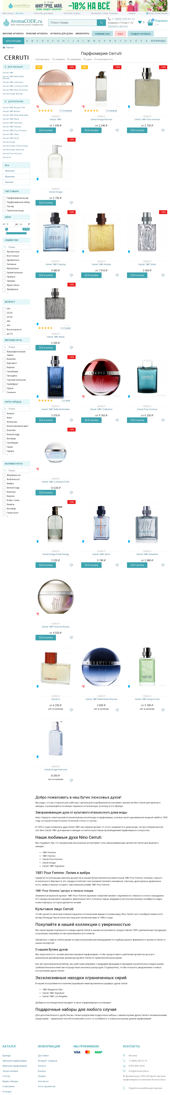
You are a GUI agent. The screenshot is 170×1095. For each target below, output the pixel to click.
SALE (120, 34)
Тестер (10, 206)
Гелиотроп (12, 512)
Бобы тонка (13, 500)
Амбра (10, 483)
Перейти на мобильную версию (145, 1088)
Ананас (10, 413)
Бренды (7, 1055)
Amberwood (13, 479)
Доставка (43, 1055)
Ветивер (11, 438)
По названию (74, 59)
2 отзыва (66, 328)
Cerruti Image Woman (13, 94)
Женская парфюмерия (15, 1060)
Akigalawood (13, 475)
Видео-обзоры (10, 1081)
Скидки (132, 13)
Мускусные (13, 268)
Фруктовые (13, 285)
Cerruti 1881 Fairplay (12, 127)
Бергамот (12, 363)
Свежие (11, 281)
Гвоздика (12, 375)
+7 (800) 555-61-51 (123, 19)
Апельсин (12, 422)
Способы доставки (43, 13)
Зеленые (11, 264)
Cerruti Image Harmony (13, 150)
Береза (10, 367)
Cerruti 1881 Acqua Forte (14, 107)
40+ (8, 321)
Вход (151, 13)
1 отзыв (65, 400)
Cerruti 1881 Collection (13, 82)
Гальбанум (12, 371)
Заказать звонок (118, 26)
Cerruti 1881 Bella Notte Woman (13, 77)
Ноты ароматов (46, 1086)
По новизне (58, 59)
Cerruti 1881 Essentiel (12, 123)
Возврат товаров (47, 1060)
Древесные (13, 260)
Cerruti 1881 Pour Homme (15, 130)
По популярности (103, 59)
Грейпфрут (12, 384)
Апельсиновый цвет (17, 426)
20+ (8, 308)
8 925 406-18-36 (137, 1066)
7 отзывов (111, 110)
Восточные (13, 256)
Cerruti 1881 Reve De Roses (15, 90)
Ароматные (13, 251)
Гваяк (10, 447)
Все (7, 165)
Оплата (42, 1066)
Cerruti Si (7, 157)
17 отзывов (65, 110)
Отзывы (7, 1091)
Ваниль (10, 504)
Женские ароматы (13, 33)
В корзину (46, 130)
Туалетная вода (15, 210)
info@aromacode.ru (139, 1071)
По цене (87, 59)
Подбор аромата (141, 34)
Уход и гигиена (10, 1071)
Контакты (43, 1081)
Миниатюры (82, 33)
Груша (10, 388)
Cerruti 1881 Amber (11, 111)
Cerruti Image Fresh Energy (15, 146)
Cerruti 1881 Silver (11, 134)
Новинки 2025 (102, 34)
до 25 (10, 333)
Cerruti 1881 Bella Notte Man (15, 115)
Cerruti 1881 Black (11, 119)
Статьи (6, 1076)
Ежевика (11, 392)
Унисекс (9, 182)
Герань (10, 451)
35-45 (9, 317)
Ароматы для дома (61, 33)
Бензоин (11, 492)
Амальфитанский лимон (16, 353)
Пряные (11, 276)
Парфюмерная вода (17, 198)
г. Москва (18, 13)
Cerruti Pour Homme (12, 153)
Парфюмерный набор (18, 202)
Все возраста (14, 329)
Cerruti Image (9, 142)
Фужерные (12, 289)
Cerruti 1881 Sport (11, 138)
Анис (9, 417)
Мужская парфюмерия (15, 1066)
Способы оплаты (72, 13)
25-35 (9, 312)
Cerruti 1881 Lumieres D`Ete (15, 86)
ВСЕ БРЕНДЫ (158, 41)
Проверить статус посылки (104, 13)
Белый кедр (13, 434)
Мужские (10, 176)
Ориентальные (15, 272)
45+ (8, 325)
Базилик (11, 359)
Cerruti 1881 (8, 73)
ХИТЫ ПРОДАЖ (13, 41)
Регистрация (161, 13)
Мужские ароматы (37, 33)
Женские (9, 170)
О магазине (8, 1086)
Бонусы (42, 1071)
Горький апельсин (16, 380)
